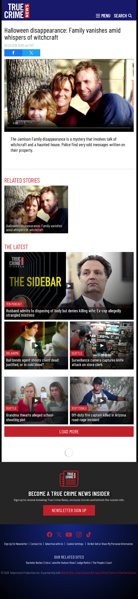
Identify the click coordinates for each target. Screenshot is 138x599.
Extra (47, 562)
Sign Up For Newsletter (15, 543)
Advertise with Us (54, 543)
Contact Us (36, 543)
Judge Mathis (83, 562)
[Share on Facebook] (13, 52)
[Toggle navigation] (103, 15)
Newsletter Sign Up (69, 510)
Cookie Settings (75, 543)
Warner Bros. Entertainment (76, 572)
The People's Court (102, 562)
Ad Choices (130, 572)
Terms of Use (116, 572)
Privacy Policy (100, 572)
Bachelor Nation (34, 562)
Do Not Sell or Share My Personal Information (110, 543)
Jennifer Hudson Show (63, 562)
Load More (69, 431)
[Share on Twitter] (31, 52)
